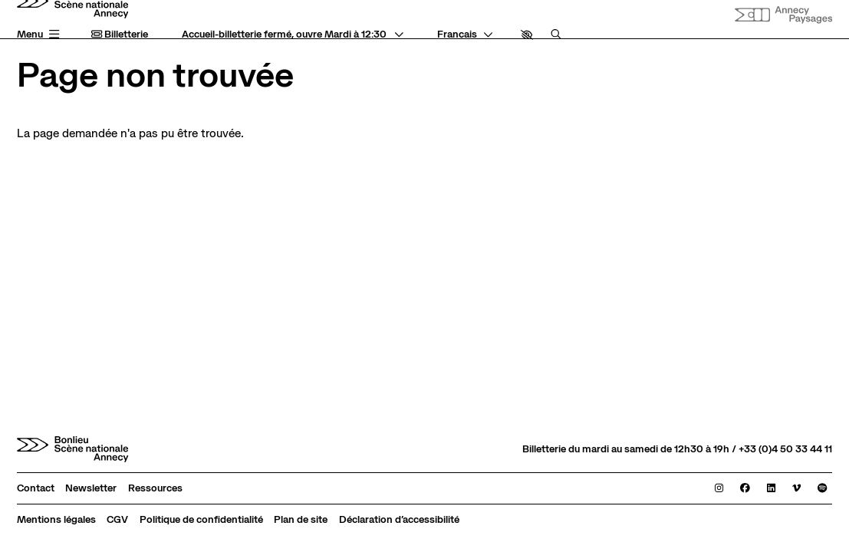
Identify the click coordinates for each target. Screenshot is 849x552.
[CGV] (117, 520)
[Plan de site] (300, 520)
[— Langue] (465, 35)
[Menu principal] (40, 35)
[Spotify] (822, 489)
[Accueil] (72, 449)
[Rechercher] (556, 35)
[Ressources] (155, 489)
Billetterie (119, 34)
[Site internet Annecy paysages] (783, 15)
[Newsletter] (91, 489)
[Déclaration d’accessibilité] (399, 520)
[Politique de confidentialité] (201, 520)
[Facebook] (745, 489)
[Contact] (35, 489)
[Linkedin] (771, 489)
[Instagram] (719, 489)
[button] (527, 35)
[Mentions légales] (56, 520)
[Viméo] (796, 489)
